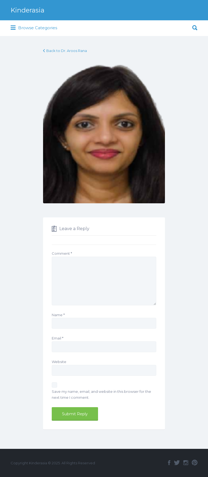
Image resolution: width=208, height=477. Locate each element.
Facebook (169, 462)
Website (59, 362)
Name (58, 315)
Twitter (177, 462)
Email (57, 338)
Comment (62, 253)
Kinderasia (27, 10)
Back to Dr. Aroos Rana (66, 50)
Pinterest (194, 462)
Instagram (185, 462)
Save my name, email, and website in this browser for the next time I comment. (101, 394)
